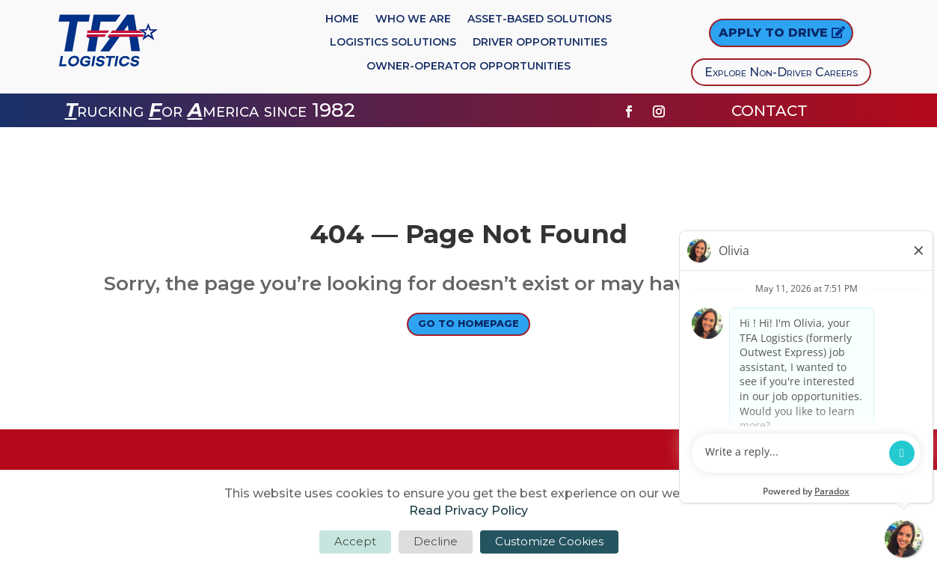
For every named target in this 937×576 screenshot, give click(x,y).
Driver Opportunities (540, 43)
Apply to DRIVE (773, 32)
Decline (436, 541)
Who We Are (413, 19)
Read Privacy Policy (468, 510)
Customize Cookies (549, 541)
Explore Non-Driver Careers (781, 72)
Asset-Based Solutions (539, 19)
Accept (355, 541)
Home (342, 19)
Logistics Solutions (393, 43)
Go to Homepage (468, 326)
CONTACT (771, 111)
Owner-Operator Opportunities (468, 67)
